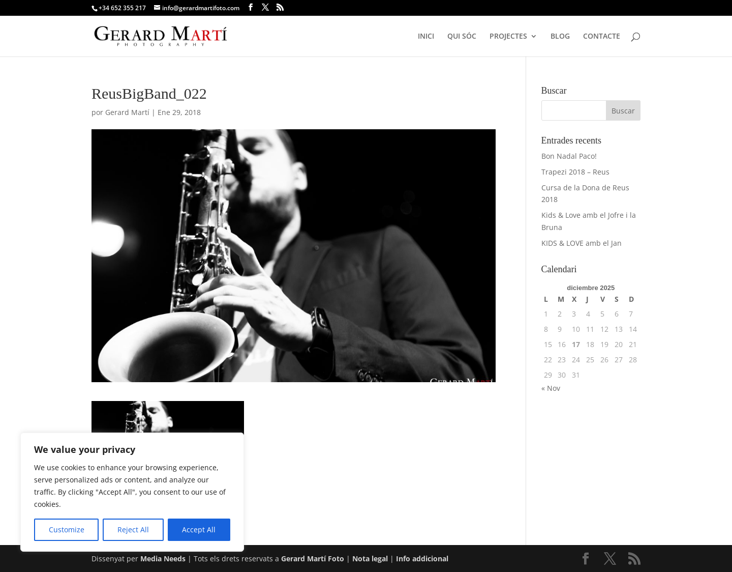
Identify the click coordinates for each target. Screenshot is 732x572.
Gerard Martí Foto (312, 558)
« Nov (550, 388)
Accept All (199, 529)
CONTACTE (601, 37)
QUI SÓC (461, 37)
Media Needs (163, 558)
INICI (426, 37)
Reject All (133, 529)
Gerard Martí (127, 112)
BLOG (560, 37)
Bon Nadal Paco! (569, 156)
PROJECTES (508, 37)
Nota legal (371, 558)
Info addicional (422, 558)
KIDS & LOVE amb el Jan (581, 243)
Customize (66, 529)
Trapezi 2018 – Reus (575, 172)
